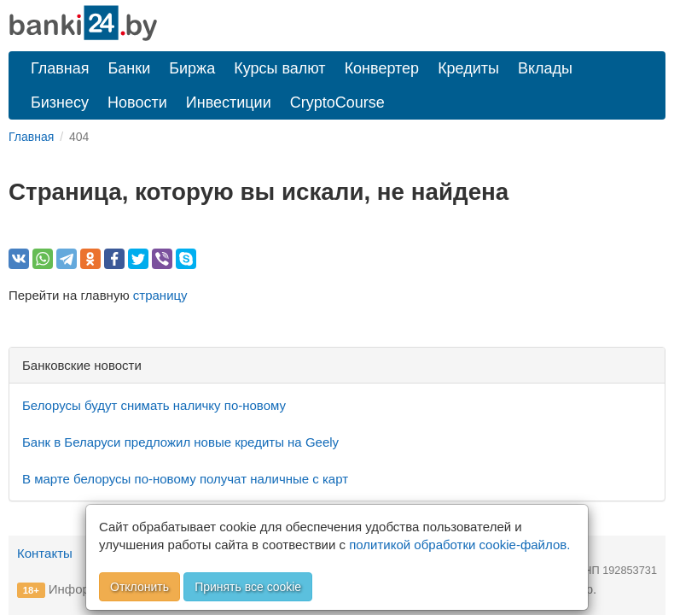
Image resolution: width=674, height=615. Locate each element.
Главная (60, 68)
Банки (129, 68)
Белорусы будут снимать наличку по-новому (154, 405)
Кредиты (468, 68)
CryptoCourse (337, 102)
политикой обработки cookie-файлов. (459, 544)
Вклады (545, 68)
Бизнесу (60, 102)
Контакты (45, 553)
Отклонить (139, 587)
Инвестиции (228, 102)
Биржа (192, 68)
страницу (160, 295)
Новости (137, 102)
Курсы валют (279, 68)
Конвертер (382, 68)
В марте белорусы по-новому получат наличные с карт (185, 479)
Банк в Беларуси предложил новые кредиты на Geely (180, 442)
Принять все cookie (248, 587)
